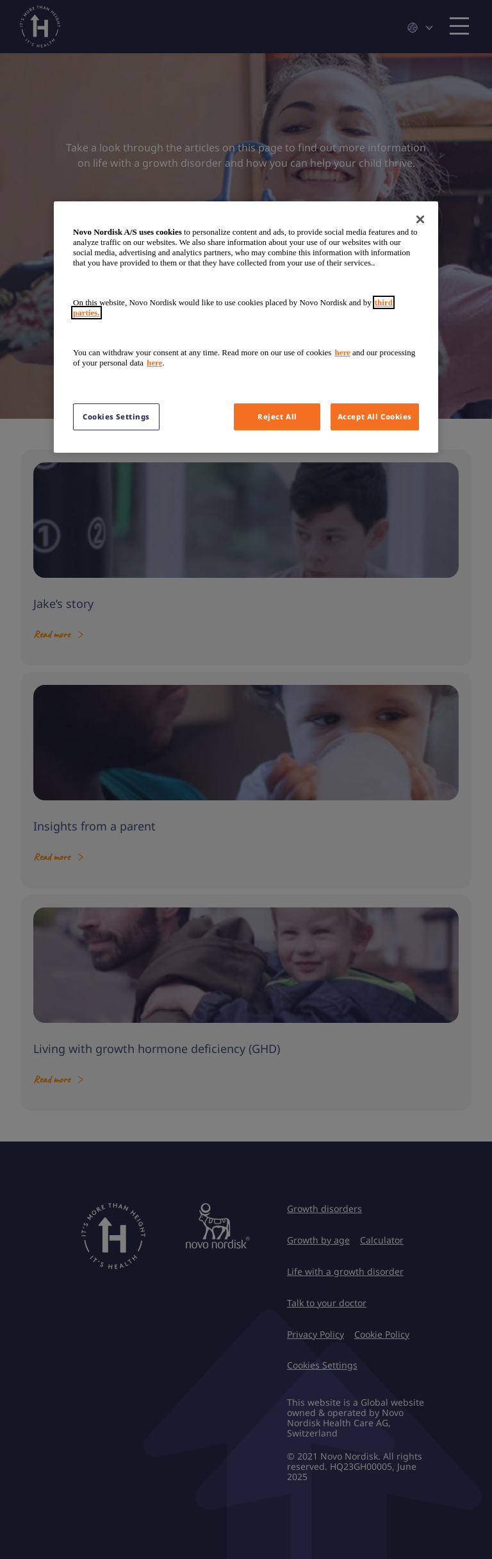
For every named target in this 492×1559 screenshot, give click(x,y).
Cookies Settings (116, 416)
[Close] (420, 219)
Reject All (277, 416)
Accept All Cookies (375, 416)
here (342, 352)
